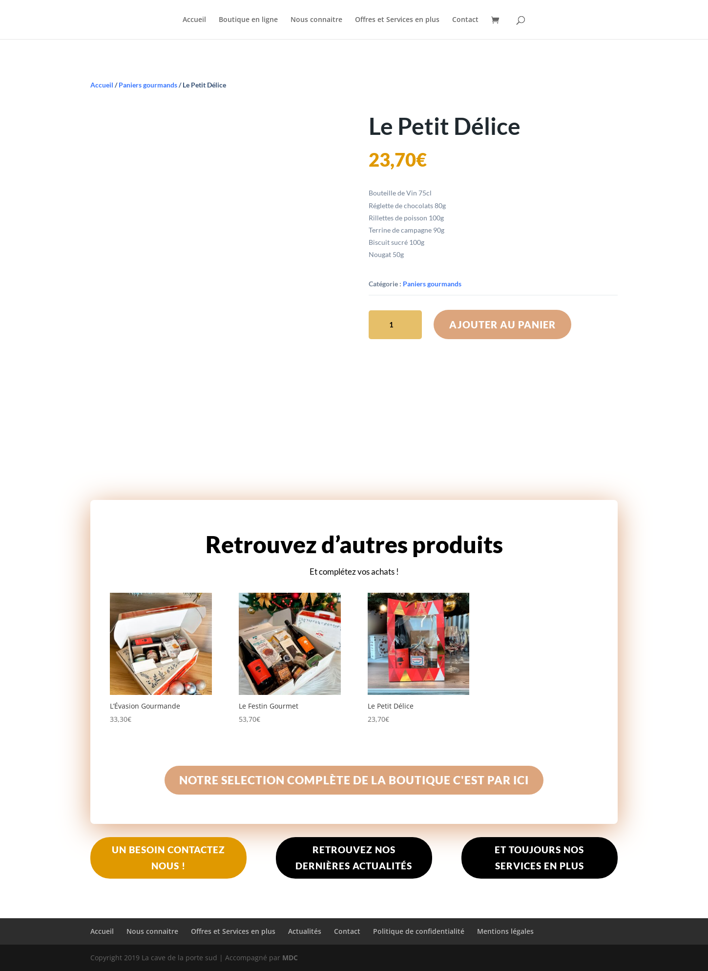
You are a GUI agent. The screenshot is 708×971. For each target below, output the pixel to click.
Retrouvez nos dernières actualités (353, 857)
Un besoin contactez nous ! (168, 857)
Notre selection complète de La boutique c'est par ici (354, 780)
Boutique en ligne (248, 20)
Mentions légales (505, 931)
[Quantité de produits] (395, 324)
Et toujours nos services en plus (539, 857)
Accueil (194, 20)
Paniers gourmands (148, 85)
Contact (465, 20)
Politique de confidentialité (418, 931)
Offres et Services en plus (397, 20)
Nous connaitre (316, 20)
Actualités (304, 931)
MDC (290, 957)
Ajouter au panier (502, 324)
